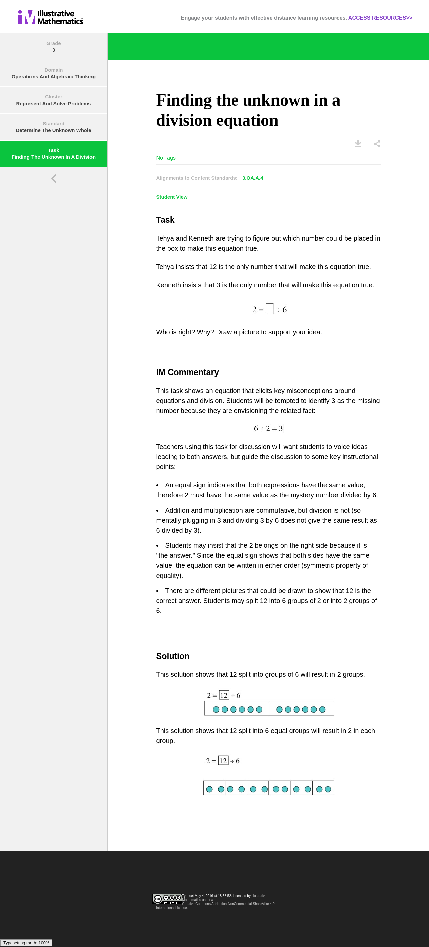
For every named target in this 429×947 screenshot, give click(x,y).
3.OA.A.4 (252, 178)
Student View (172, 197)
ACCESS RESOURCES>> (380, 18)
